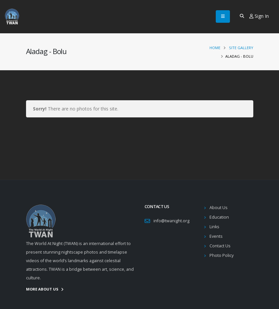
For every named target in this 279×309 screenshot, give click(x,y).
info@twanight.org (171, 221)
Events (216, 236)
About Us (218, 207)
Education (219, 217)
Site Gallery (241, 47)
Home (214, 47)
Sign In (259, 16)
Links (214, 227)
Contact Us (220, 246)
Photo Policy (221, 255)
